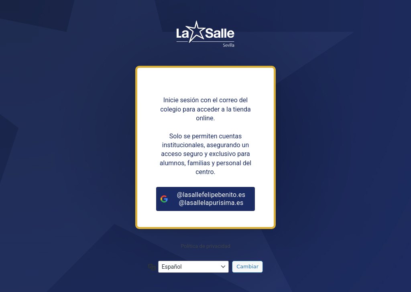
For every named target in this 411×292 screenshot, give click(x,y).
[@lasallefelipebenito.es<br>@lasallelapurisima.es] (205, 199)
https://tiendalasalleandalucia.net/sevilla (205, 36)
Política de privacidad (205, 246)
